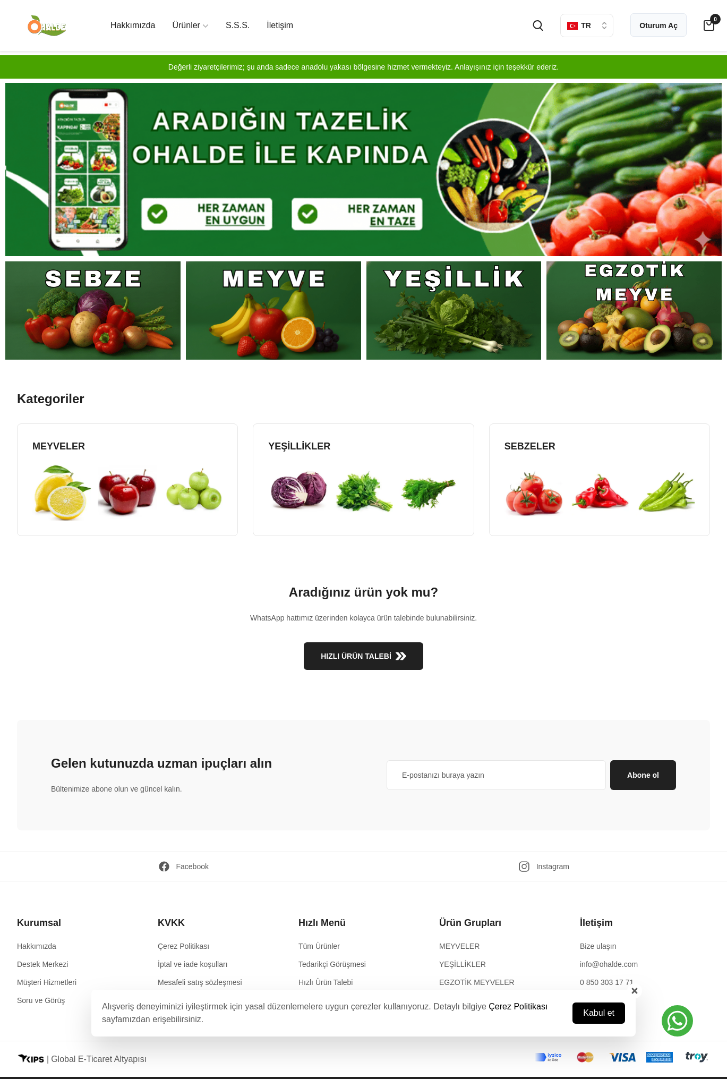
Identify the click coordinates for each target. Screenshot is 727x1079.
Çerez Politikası (518, 1006)
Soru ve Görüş (41, 1000)
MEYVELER (459, 946)
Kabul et (598, 1012)
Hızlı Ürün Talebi (325, 982)
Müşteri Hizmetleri (46, 982)
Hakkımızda (132, 25)
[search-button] (538, 25)
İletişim (280, 25)
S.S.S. (238, 25)
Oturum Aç (658, 25)
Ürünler (190, 25)
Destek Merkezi (42, 964)
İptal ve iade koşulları (193, 964)
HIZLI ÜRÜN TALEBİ (363, 656)
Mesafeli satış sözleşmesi (200, 982)
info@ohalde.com (609, 964)
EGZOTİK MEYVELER (477, 982)
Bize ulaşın (598, 946)
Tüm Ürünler (319, 946)
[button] (677, 1020)
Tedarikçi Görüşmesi (332, 964)
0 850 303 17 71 (607, 982)
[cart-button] (709, 25)
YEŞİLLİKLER (462, 964)
